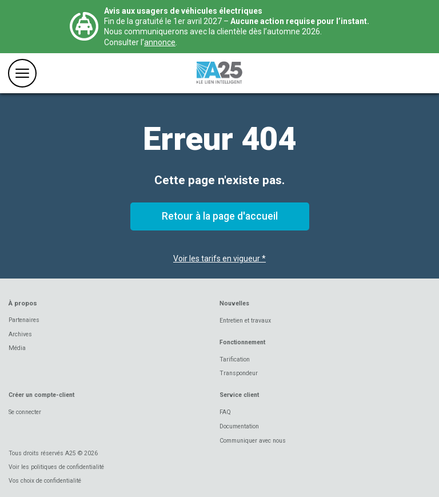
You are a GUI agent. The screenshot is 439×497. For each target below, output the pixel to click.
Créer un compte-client (41, 395)
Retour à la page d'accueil (220, 216)
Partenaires (24, 320)
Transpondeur (239, 373)
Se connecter (25, 412)
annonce (159, 42)
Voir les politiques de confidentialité (56, 467)
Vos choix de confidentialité (45, 480)
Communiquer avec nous (253, 440)
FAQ (225, 412)
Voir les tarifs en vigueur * (219, 258)
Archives (20, 334)
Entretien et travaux (245, 320)
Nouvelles (234, 303)
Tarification (235, 359)
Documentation (239, 426)
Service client (239, 395)
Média (17, 348)
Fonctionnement (242, 342)
